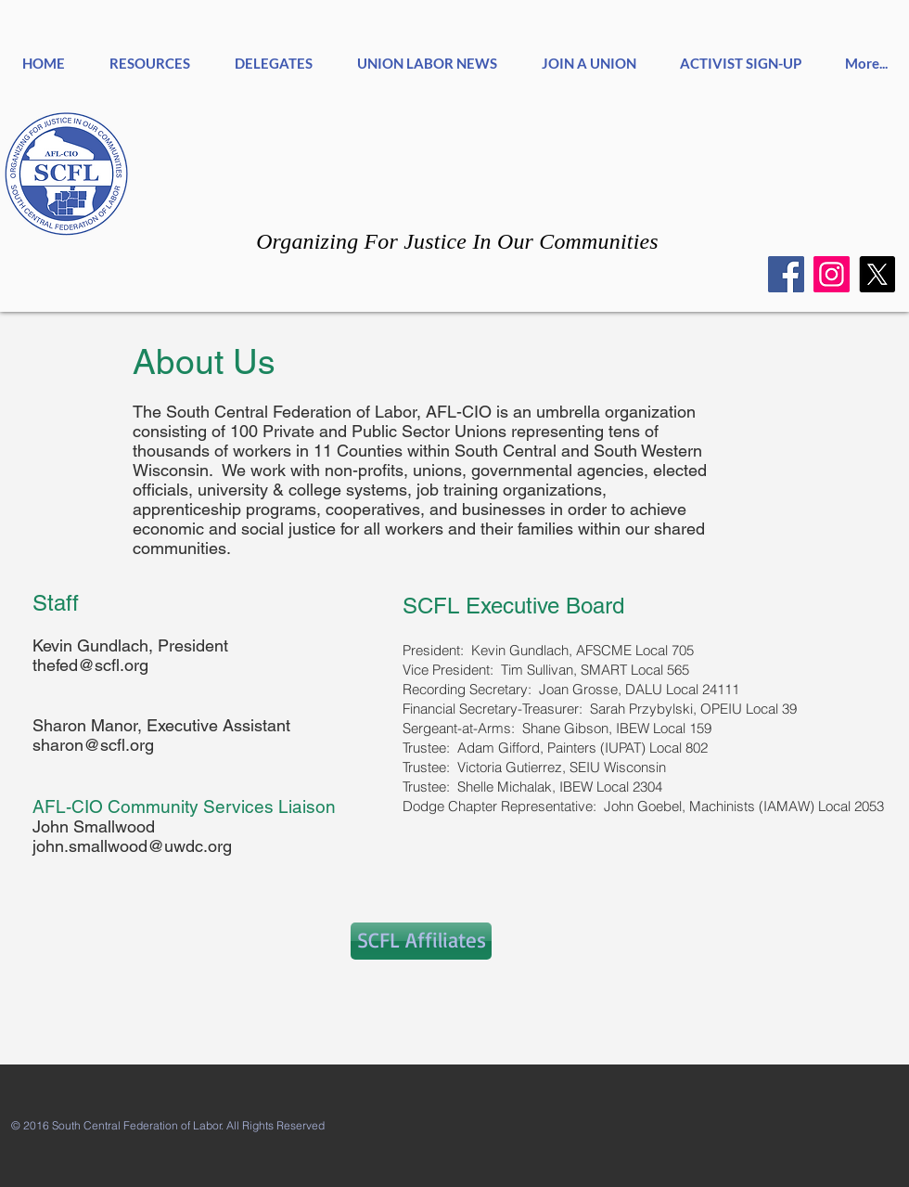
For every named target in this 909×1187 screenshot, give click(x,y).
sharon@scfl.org (93, 745)
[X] (877, 274)
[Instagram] (831, 274)
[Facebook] (786, 274)
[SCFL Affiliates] (421, 941)
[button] (273, 55)
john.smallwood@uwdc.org (132, 846)
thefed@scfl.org (90, 665)
